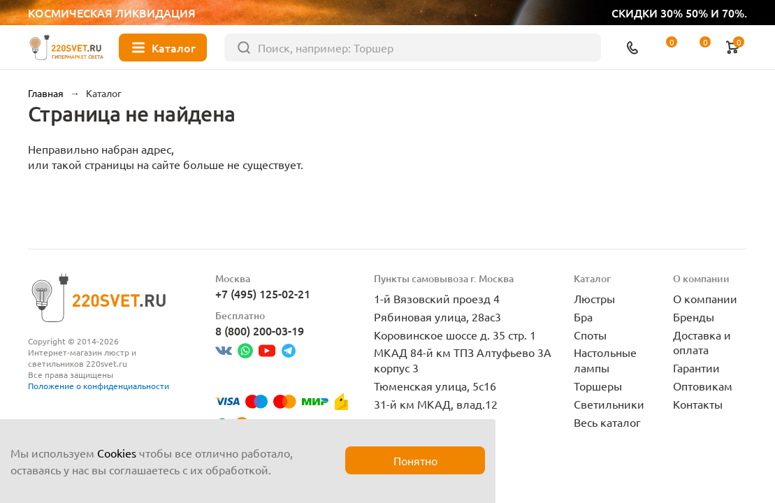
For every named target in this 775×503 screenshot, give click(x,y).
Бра (583, 316)
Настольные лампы (605, 359)
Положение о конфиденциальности (98, 385)
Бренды (693, 316)
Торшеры (598, 386)
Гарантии (696, 367)
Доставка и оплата (702, 342)
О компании (705, 298)
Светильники (609, 404)
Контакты (698, 404)
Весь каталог (607, 422)
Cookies (116, 453)
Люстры (594, 298)
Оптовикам (702, 386)
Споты (590, 335)
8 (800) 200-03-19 (259, 330)
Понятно (415, 460)
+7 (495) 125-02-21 (262, 293)
